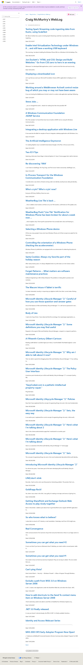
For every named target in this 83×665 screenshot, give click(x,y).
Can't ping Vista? (34, 569)
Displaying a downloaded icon (40, 73)
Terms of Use (56, 661)
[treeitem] (11, 19)
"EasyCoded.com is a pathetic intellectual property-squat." (46, 386)
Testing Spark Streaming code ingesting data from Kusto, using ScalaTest (50, 30)
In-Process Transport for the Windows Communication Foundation (44, 176)
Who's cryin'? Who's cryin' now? (41, 189)
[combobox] (10, 16)
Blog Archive (33, 14)
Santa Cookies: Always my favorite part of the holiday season (48, 258)
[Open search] (75, 2)
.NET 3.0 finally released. (37, 609)
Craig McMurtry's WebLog (43, 14)
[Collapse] (18, 13)
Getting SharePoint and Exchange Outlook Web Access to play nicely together (49, 502)
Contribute (27, 661)
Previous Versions (14, 661)
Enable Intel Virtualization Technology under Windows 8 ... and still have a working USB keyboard (52, 47)
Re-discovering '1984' (36, 163)
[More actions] (77, 14)
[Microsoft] (3, 2)
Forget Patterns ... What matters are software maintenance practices (48, 272)
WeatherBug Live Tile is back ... (40, 200)
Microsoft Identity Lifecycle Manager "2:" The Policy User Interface (51, 370)
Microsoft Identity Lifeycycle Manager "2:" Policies (50, 399)
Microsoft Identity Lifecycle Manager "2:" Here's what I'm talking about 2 (52, 426)
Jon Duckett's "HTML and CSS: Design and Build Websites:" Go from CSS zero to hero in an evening (50, 61)
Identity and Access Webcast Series (43, 620)
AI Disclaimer (5, 661)
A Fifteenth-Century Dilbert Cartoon (43, 338)
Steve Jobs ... (32, 101)
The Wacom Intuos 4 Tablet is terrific (43, 287)
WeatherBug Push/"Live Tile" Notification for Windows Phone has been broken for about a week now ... (50, 215)
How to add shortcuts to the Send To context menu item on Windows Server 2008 (51, 596)
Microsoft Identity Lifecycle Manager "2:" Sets (48, 453)
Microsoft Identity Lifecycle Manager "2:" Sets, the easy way (50, 412)
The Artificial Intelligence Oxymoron (43, 140)
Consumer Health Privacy (44, 661)
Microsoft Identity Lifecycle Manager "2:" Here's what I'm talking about (52, 440)
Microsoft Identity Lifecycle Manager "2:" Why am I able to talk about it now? (51, 353)
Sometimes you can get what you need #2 (46, 542)
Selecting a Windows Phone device (42, 228)
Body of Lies (32, 312)
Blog (21, 661)
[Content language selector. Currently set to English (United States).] (9, 658)
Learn (27, 14)
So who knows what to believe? (41, 517)
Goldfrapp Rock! (34, 489)
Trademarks (64, 661)
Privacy (33, 661)
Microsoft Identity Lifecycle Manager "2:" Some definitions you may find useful (49, 325)
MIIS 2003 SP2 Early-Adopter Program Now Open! (50, 632)
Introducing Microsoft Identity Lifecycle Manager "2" (52, 464)
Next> (27, 645)
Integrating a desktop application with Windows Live (51, 129)
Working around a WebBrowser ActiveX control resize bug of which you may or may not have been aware (52, 89)
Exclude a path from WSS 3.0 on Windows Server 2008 (46, 582)
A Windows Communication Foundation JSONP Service (45, 114)
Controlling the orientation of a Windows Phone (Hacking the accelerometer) (49, 244)
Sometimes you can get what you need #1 (46, 555)
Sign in (79, 2)
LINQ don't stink (33, 478)
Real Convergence (34, 528)
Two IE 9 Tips (32, 152)
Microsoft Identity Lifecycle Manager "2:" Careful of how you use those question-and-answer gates (51, 300)
